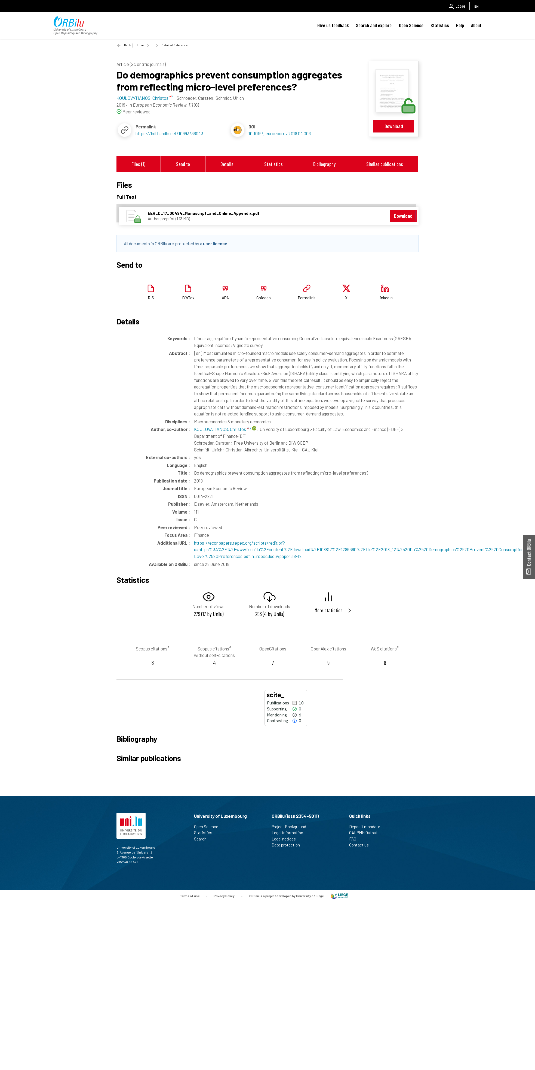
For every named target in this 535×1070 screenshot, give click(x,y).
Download (394, 126)
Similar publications (384, 164)
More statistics (329, 610)
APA (225, 297)
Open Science (411, 25)
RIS (151, 297)
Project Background (291, 826)
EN (476, 6)
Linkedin (385, 297)
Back (127, 45)
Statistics (440, 25)
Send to (183, 164)
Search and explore (374, 25)
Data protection (288, 844)
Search (202, 838)
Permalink (306, 297)
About (476, 25)
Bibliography (324, 164)
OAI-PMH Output (365, 832)
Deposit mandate (367, 826)
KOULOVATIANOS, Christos (222, 429)
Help (460, 25)
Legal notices (286, 838)
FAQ (355, 838)
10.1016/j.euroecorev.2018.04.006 (279, 133)
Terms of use (189, 895)
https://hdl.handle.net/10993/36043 (169, 133)
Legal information (290, 832)
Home (140, 45)
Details (226, 164)
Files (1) (138, 164)
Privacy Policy (224, 895)
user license (215, 243)
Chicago (263, 297)
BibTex (188, 297)
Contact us (361, 844)
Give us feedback (333, 25)
